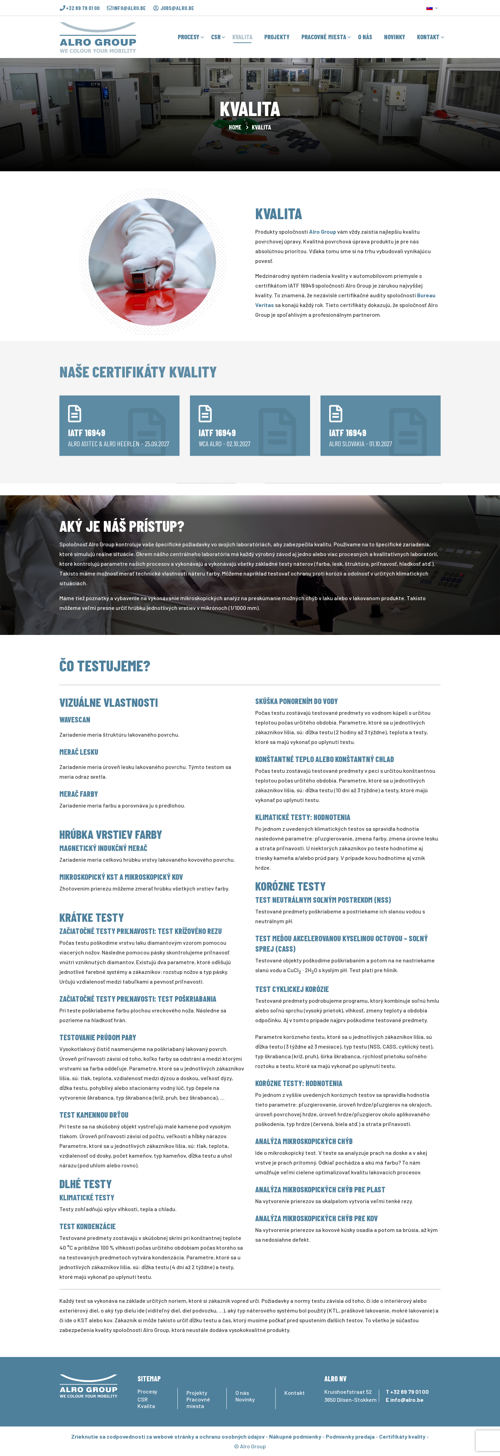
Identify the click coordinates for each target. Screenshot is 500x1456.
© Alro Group (250, 1446)
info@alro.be (129, 8)
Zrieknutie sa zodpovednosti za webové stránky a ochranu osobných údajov (168, 1436)
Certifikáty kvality (402, 1436)
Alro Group (322, 231)
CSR (143, 1399)
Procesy (147, 1391)
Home (235, 127)
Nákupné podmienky (295, 1436)
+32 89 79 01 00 (83, 8)
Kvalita (146, 1406)
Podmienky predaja (350, 1436)
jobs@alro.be (177, 8)
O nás (242, 1392)
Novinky (245, 1399)
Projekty (196, 1392)
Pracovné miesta (198, 1402)
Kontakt (294, 1392)
